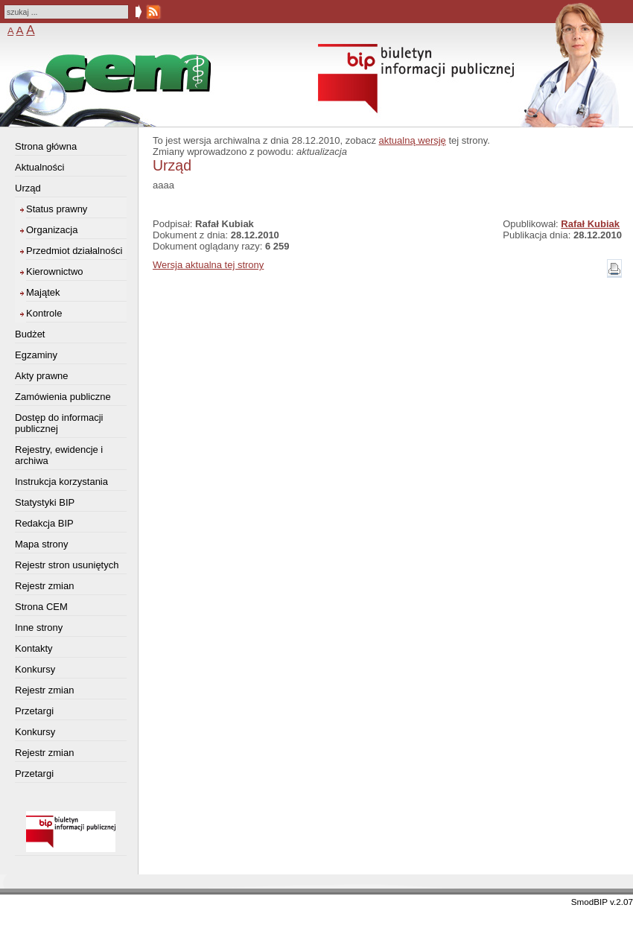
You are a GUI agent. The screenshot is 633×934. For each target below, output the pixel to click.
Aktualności (39, 167)
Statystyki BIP (44, 502)
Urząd (28, 188)
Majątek (43, 292)
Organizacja (51, 229)
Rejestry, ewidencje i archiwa (59, 455)
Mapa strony (42, 544)
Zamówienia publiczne (63, 396)
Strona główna (46, 146)
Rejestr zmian (44, 585)
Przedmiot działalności (74, 250)
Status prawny (56, 209)
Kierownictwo (54, 271)
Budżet (30, 334)
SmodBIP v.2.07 (602, 901)
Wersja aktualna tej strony (208, 264)
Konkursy (35, 669)
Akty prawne (42, 375)
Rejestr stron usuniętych (66, 565)
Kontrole (44, 313)
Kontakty (34, 648)
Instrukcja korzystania (61, 481)
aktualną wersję (412, 140)
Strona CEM (41, 606)
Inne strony (39, 627)
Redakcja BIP (44, 523)
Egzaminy (36, 354)
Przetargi (34, 711)
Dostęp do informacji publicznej (59, 423)
